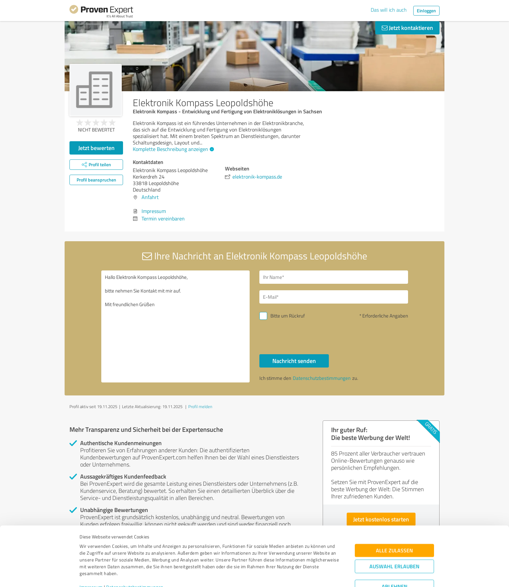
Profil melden (200, 406)
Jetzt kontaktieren (407, 27)
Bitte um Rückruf (287, 315)
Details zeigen (300, 575)
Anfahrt (150, 197)
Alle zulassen (394, 520)
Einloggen (426, 10)
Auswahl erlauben (394, 536)
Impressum (91, 557)
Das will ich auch (389, 9)
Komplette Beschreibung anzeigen (172, 149)
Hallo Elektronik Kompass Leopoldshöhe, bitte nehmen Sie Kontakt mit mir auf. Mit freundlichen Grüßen (175, 326)
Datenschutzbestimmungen (135, 557)
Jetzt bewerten (96, 148)
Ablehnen (394, 556)
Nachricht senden (294, 360)
